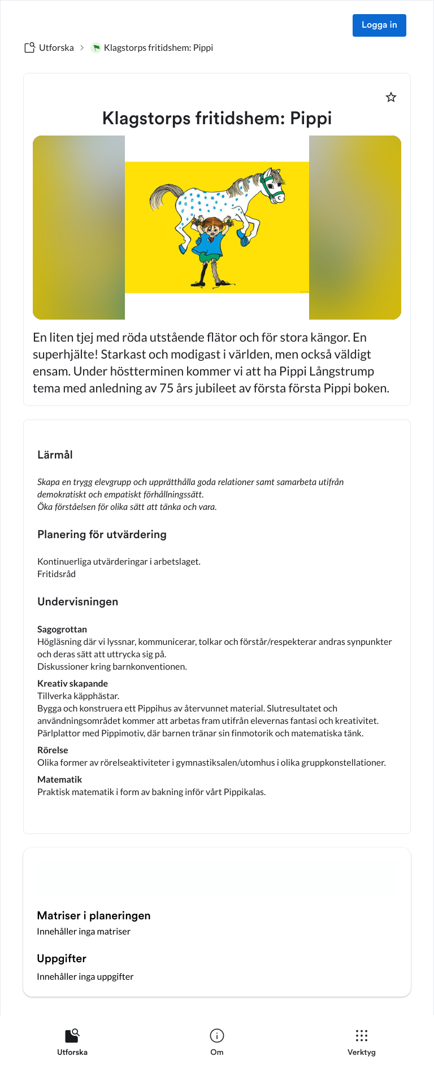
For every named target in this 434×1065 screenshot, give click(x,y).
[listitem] (72, 1045)
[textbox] (217, 626)
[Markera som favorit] (391, 97)
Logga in (379, 25)
